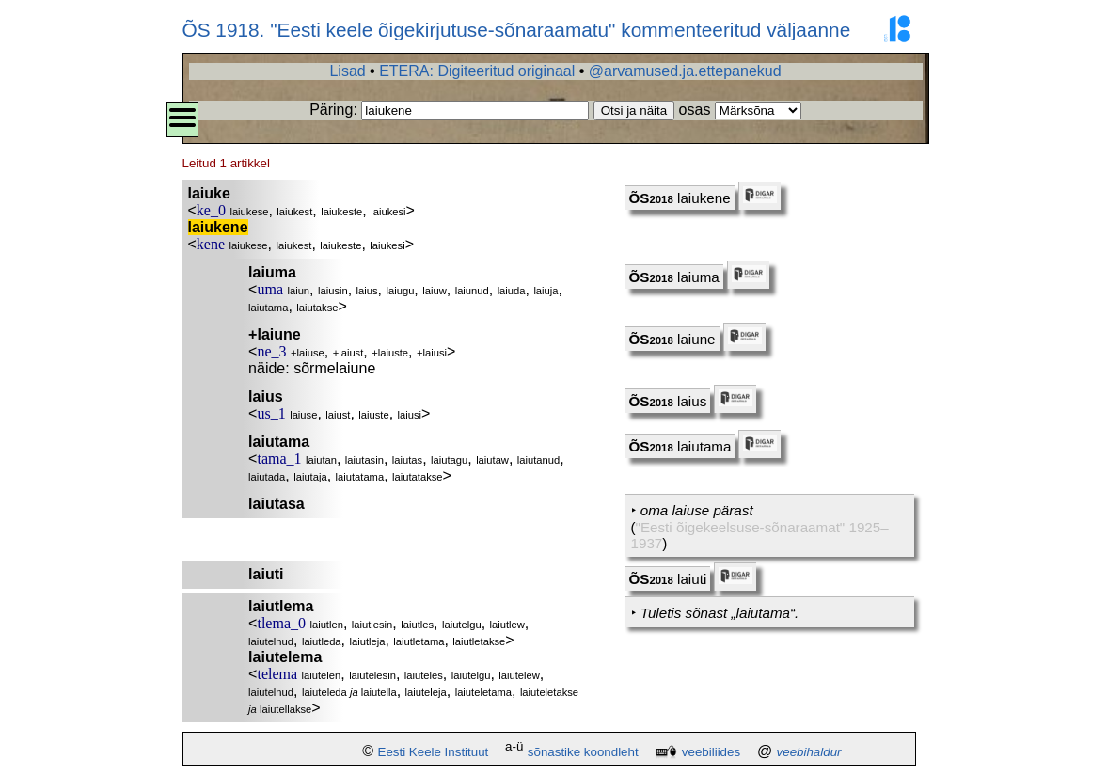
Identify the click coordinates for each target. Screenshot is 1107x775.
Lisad (347, 71)
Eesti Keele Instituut (433, 752)
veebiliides (711, 752)
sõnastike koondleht (583, 752)
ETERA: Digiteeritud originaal (477, 71)
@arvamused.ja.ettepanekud (685, 71)
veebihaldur (809, 752)
